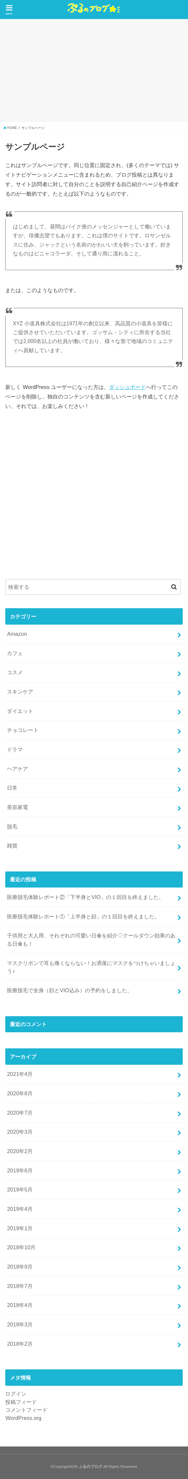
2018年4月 (20, 1305)
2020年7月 (20, 1113)
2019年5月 (20, 1189)
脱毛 (12, 826)
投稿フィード (21, 1402)
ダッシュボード (127, 387)
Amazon (17, 634)
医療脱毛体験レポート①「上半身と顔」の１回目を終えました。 (83, 916)
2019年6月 (20, 1170)
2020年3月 (20, 1132)
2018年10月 (21, 1247)
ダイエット (20, 711)
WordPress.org (23, 1418)
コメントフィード (26, 1410)
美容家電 (17, 807)
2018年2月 (20, 1344)
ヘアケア (17, 769)
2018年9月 (20, 1267)
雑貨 (12, 845)
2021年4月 (20, 1074)
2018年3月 (20, 1324)
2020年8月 (20, 1093)
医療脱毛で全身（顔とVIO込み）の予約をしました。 (69, 990)
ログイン (15, 1394)
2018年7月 (20, 1286)
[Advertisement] (94, 71)
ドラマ (15, 749)
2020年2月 (20, 1151)
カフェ (15, 653)
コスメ (15, 672)
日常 (12, 788)
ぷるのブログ (90, 1466)
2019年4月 (20, 1209)
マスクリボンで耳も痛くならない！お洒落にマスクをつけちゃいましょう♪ (91, 967)
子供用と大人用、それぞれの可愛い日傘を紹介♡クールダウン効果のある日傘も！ (91, 939)
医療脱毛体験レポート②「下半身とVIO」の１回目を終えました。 (85, 897)
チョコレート (23, 730)
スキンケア (20, 692)
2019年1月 (20, 1228)
